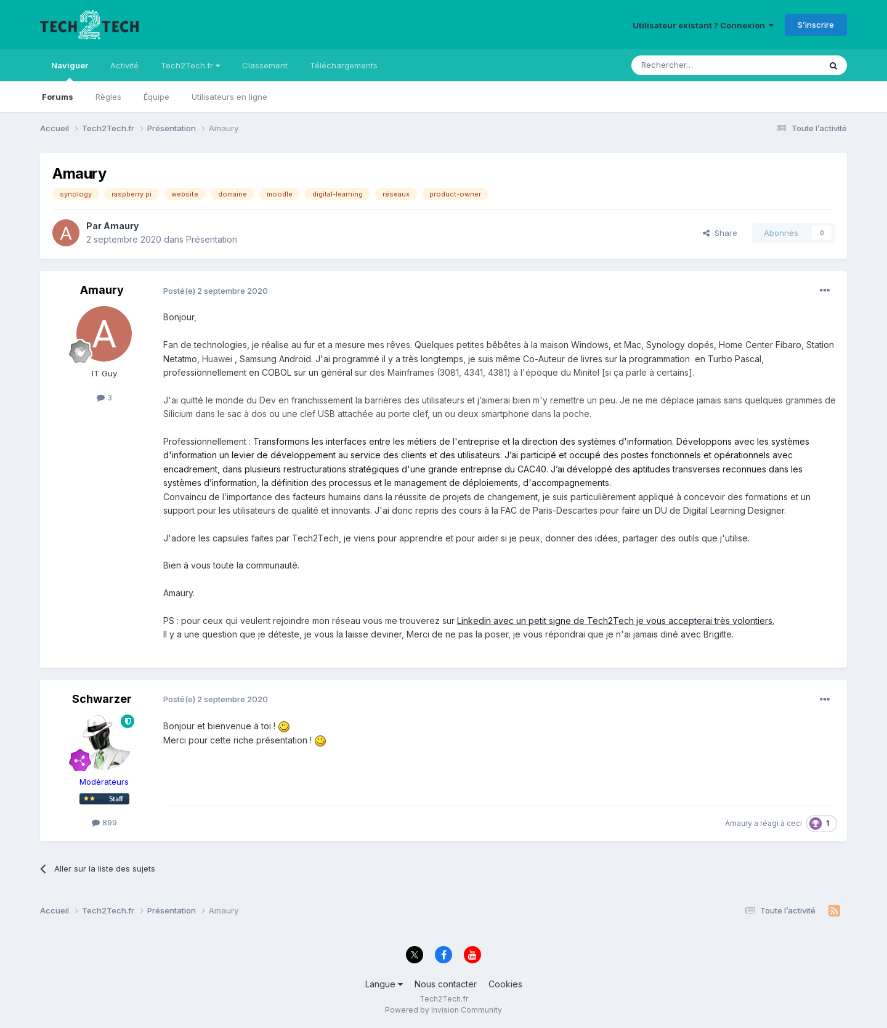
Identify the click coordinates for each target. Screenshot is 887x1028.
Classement (265, 65)
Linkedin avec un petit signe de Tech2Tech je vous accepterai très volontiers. (615, 620)
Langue (384, 984)
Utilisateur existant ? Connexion (703, 25)
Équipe (156, 97)
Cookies (505, 984)
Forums (57, 97)
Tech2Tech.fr (190, 65)
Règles (108, 97)
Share (720, 233)
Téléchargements (344, 65)
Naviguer (69, 70)
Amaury (121, 226)
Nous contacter (446, 984)
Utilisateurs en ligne (229, 97)
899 (104, 822)
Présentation (211, 239)
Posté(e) (215, 291)
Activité (124, 65)
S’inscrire (816, 25)
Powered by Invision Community (443, 1009)
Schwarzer (102, 698)
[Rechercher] (698, 65)
